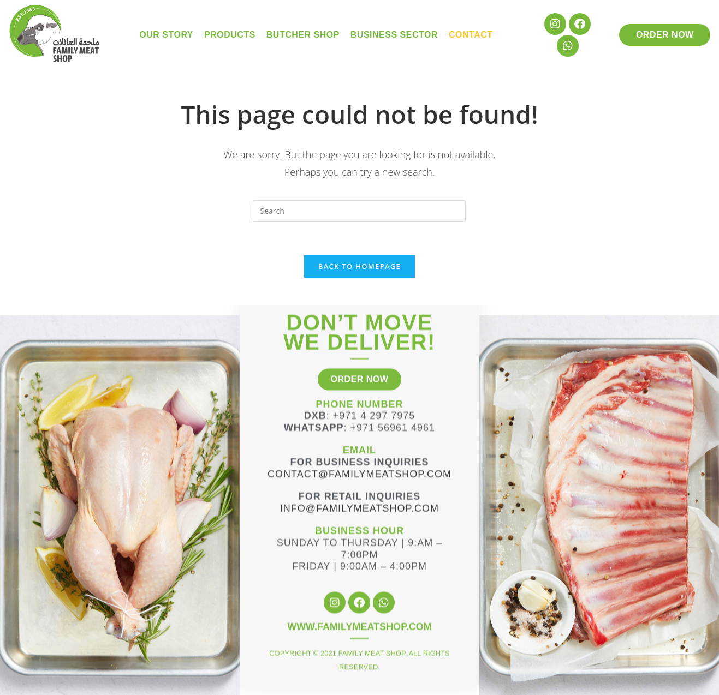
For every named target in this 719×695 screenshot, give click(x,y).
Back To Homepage (359, 266)
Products (229, 34)
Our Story (166, 34)
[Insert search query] (359, 211)
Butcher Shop (303, 34)
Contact (471, 34)
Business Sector (394, 34)
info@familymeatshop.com (359, 472)
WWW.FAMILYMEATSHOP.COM (359, 590)
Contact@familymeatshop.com (359, 438)
